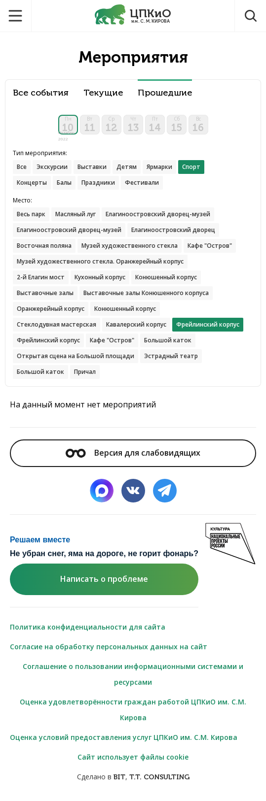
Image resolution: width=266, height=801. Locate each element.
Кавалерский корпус (136, 324)
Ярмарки (159, 167)
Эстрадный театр (171, 356)
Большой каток (167, 340)
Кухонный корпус (100, 277)
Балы (64, 182)
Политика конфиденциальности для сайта (87, 627)
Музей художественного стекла (129, 245)
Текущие (103, 93)
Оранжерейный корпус (50, 308)
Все (22, 167)
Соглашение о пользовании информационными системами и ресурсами (133, 674)
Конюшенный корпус (166, 277)
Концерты (32, 182)
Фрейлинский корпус (48, 340)
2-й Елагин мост (41, 277)
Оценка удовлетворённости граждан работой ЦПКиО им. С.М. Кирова (133, 709)
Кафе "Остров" (210, 245)
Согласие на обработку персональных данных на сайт (108, 646)
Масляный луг (75, 214)
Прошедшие (165, 93)
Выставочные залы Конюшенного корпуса (146, 293)
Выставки (92, 167)
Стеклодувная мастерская (56, 324)
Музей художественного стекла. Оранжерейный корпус (100, 261)
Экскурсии (52, 167)
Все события (41, 93)
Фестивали (142, 182)
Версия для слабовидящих (133, 452)
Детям (126, 167)
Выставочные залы (45, 293)
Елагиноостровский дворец (173, 230)
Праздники (98, 182)
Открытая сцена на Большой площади (75, 356)
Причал (85, 371)
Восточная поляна (44, 245)
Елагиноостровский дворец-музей (158, 214)
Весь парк (31, 214)
